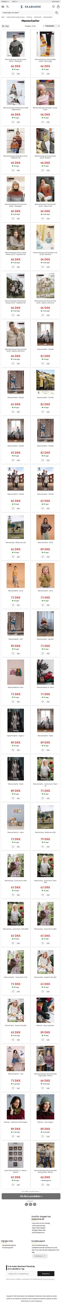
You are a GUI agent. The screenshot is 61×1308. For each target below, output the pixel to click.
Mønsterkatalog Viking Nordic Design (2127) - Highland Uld (15, 302)
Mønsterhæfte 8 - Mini (15, 687)
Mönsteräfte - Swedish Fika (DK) (45, 977)
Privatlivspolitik (7, 1248)
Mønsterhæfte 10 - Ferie (45, 687)
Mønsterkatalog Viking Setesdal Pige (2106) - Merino (45, 1075)
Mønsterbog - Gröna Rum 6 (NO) (45, 929)
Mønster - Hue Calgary (45, 1122)
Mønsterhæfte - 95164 (45, 736)
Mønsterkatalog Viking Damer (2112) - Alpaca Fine (45, 205)
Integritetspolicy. (49, 1279)
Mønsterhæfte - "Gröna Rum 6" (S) (15, 977)
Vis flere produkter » (31, 1196)
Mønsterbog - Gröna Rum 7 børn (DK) (45, 881)
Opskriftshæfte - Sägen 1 (15, 736)
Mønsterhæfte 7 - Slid (15, 1074)
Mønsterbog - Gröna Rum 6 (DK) (16, 881)
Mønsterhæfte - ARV (16, 639)
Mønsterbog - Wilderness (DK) (45, 832)
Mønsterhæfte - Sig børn (45, 639)
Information (55, 1)
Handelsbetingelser (9, 1245)
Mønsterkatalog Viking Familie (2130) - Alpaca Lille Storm (16, 350)
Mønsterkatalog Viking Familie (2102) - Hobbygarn (16, 205)
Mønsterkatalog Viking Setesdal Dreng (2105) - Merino (45, 1171)
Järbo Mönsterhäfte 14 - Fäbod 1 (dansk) (15, 1171)
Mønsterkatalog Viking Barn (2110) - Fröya (45, 108)
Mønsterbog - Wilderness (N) (16, 542)
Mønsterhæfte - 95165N (45, 446)
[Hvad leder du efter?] (30, 13)
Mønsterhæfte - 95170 (45, 542)
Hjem (2, 17)
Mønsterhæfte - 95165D (16, 397)
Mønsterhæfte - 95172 (45, 591)
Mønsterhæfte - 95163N (16, 494)
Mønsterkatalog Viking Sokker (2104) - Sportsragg (45, 60)
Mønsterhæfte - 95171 (15, 591)
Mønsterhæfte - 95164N (45, 349)
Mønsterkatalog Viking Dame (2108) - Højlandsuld (15, 108)
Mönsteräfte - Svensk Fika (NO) (15, 1025)
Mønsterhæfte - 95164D (16, 446)
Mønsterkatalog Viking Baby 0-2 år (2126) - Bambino (45, 253)
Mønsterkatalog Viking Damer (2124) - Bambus (45, 157)
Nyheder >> (5, 1)
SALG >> (15, 1)
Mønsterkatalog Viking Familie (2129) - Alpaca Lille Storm (45, 302)
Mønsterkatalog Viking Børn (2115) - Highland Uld (15, 157)
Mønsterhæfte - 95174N (45, 397)
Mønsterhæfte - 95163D (45, 494)
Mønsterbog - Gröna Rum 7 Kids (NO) (15, 929)
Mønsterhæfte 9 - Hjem (16, 832)
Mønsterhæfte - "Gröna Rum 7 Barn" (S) (45, 785)
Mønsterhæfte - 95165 (15, 784)
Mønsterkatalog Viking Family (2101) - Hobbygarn (15, 60)
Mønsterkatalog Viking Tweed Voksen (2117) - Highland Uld (15, 253)
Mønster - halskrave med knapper (15, 1122)
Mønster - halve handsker (45, 1025)
